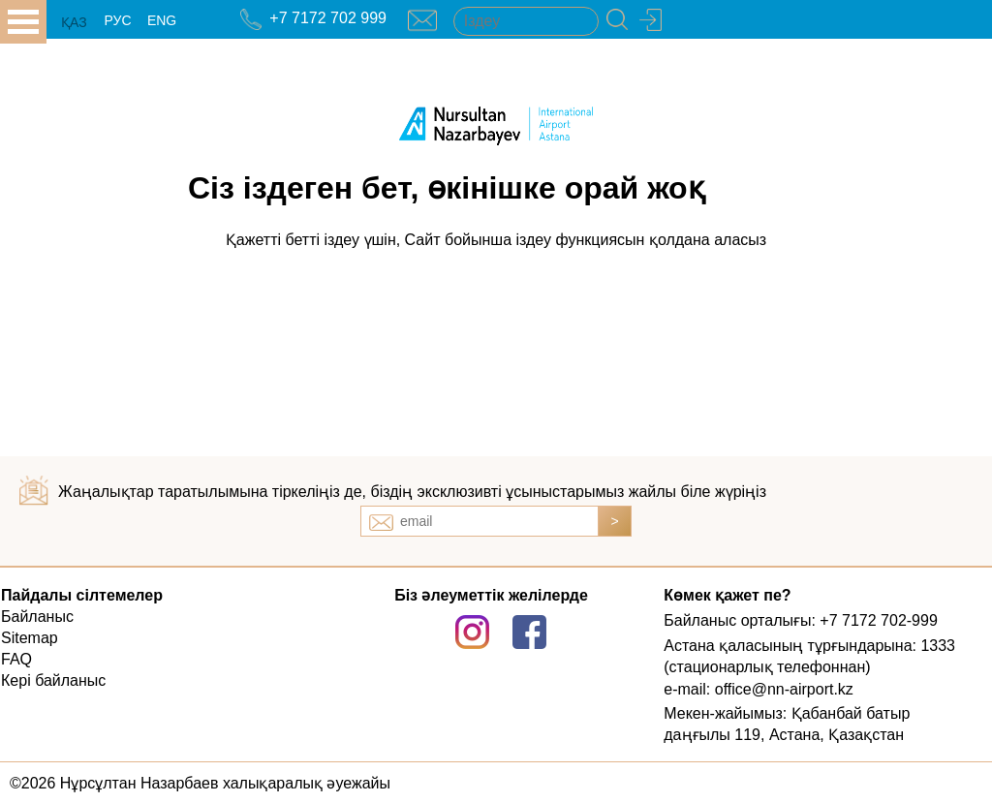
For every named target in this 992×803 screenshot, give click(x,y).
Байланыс (37, 616)
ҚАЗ (74, 22)
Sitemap (29, 638)
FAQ (16, 659)
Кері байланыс (53, 680)
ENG (161, 20)
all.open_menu (23, 22)
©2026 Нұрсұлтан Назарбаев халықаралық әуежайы (200, 783)
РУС (117, 20)
